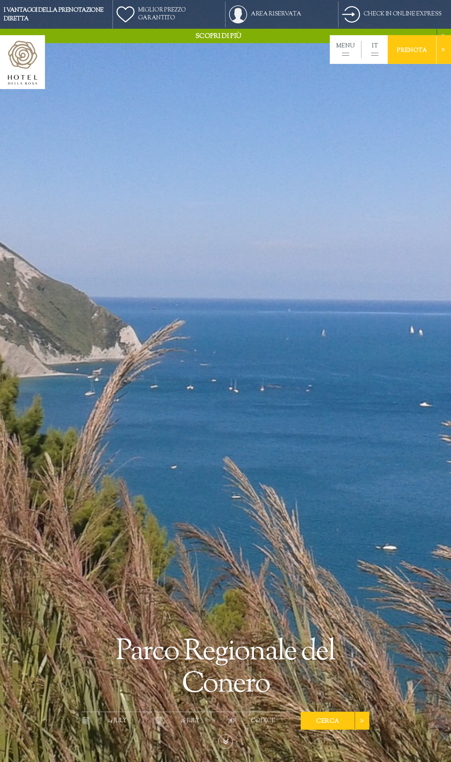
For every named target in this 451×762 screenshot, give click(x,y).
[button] (345, 49)
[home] (22, 62)
